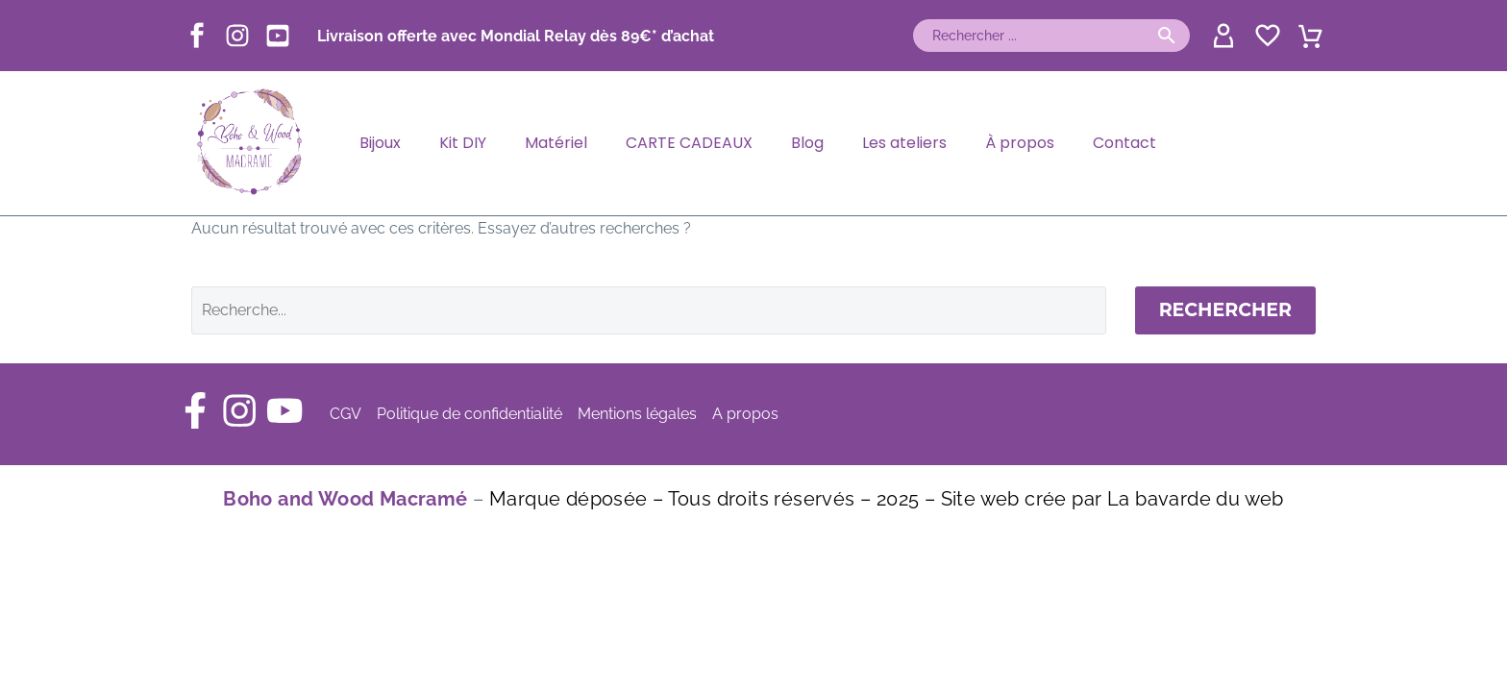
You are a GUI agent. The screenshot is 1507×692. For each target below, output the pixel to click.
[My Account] (1221, 35)
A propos (750, 414)
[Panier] (1310, 34)
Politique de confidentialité (474, 414)
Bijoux (380, 143)
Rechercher (1225, 310)
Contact (1124, 143)
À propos (1019, 143)
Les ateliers (904, 143)
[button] (1166, 35)
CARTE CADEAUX (689, 143)
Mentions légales (642, 414)
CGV (350, 414)
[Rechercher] (1051, 35)
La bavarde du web (1195, 498)
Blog (807, 143)
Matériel (556, 143)
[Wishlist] (1265, 35)
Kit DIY (462, 143)
